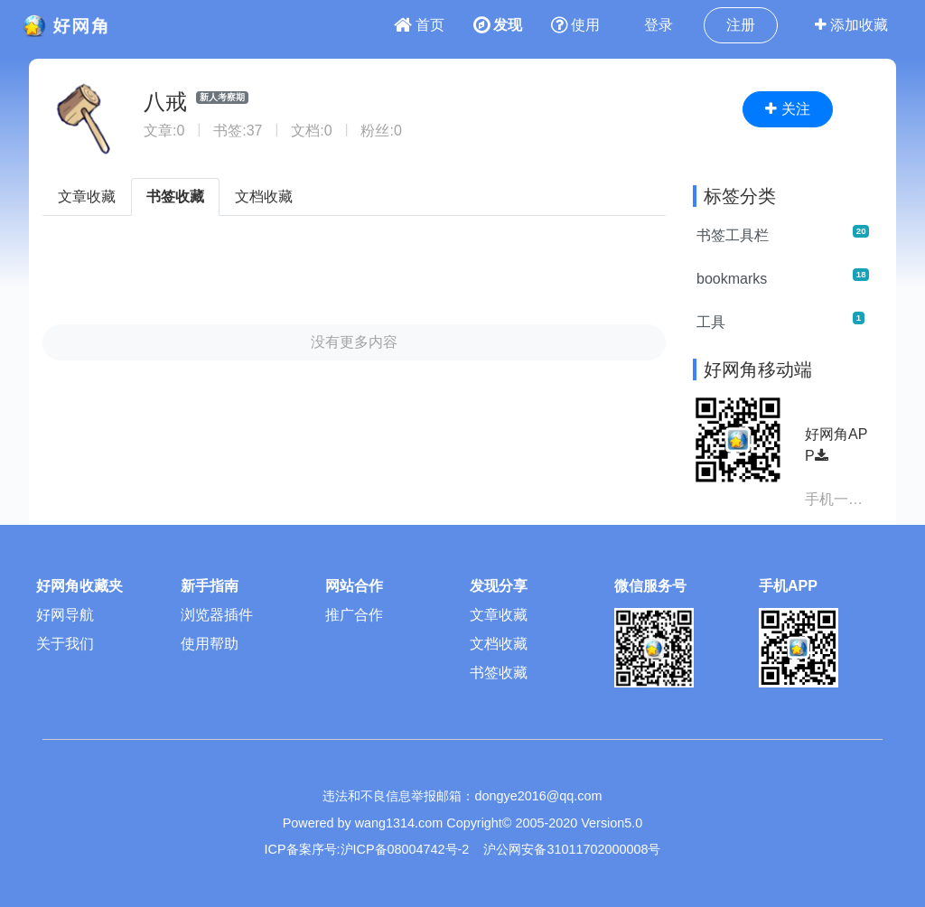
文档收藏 (264, 196)
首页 (419, 25)
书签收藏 (175, 196)
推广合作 (354, 614)
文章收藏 (87, 196)
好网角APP (836, 444)
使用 (575, 25)
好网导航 (65, 614)
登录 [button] (658, 25)
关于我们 (65, 643)
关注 (787, 109)
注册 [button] (740, 25)
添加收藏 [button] (851, 25)
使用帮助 (209, 643)
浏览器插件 (217, 614)
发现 (497, 25)
